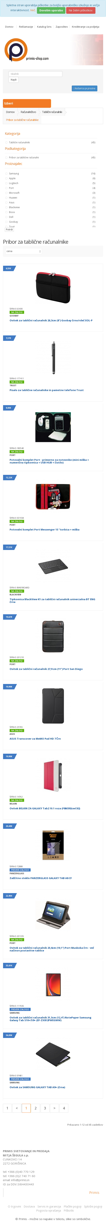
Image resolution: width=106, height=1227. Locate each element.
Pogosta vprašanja (48, 1210)
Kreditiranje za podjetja (85, 26)
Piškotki (69, 1210)
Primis (94, 1194)
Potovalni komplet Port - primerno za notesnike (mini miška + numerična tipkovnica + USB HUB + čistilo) (49, 461)
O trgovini (14, 1206)
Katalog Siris (44, 26)
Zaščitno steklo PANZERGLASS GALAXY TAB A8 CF (41, 878)
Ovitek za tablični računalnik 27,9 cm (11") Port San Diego (46, 669)
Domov (9, 26)
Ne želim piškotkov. (81, 10)
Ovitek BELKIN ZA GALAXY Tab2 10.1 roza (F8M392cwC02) (45, 808)
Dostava (29, 1206)
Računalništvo (28, 112)
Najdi (14, 79)
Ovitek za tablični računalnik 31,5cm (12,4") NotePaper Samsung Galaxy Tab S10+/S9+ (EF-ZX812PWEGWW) (50, 1019)
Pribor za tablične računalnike (22, 120)
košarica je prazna (84, 88)
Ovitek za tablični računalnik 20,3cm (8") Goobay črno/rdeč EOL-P (51, 320)
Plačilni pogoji (72, 1206)
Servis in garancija (49, 1206)
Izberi (9, 103)
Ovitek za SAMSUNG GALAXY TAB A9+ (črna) (37, 1087)
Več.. (33, 10)
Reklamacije (26, 26)
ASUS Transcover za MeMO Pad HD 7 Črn (35, 738)
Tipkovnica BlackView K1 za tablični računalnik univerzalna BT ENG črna (52, 600)
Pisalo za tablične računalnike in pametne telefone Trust (47, 390)
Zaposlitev (62, 26)
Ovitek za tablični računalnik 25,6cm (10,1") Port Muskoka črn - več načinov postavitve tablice (52, 949)
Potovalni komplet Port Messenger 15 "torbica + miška (44, 529)
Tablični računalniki (52, 112)
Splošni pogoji (93, 1206)
